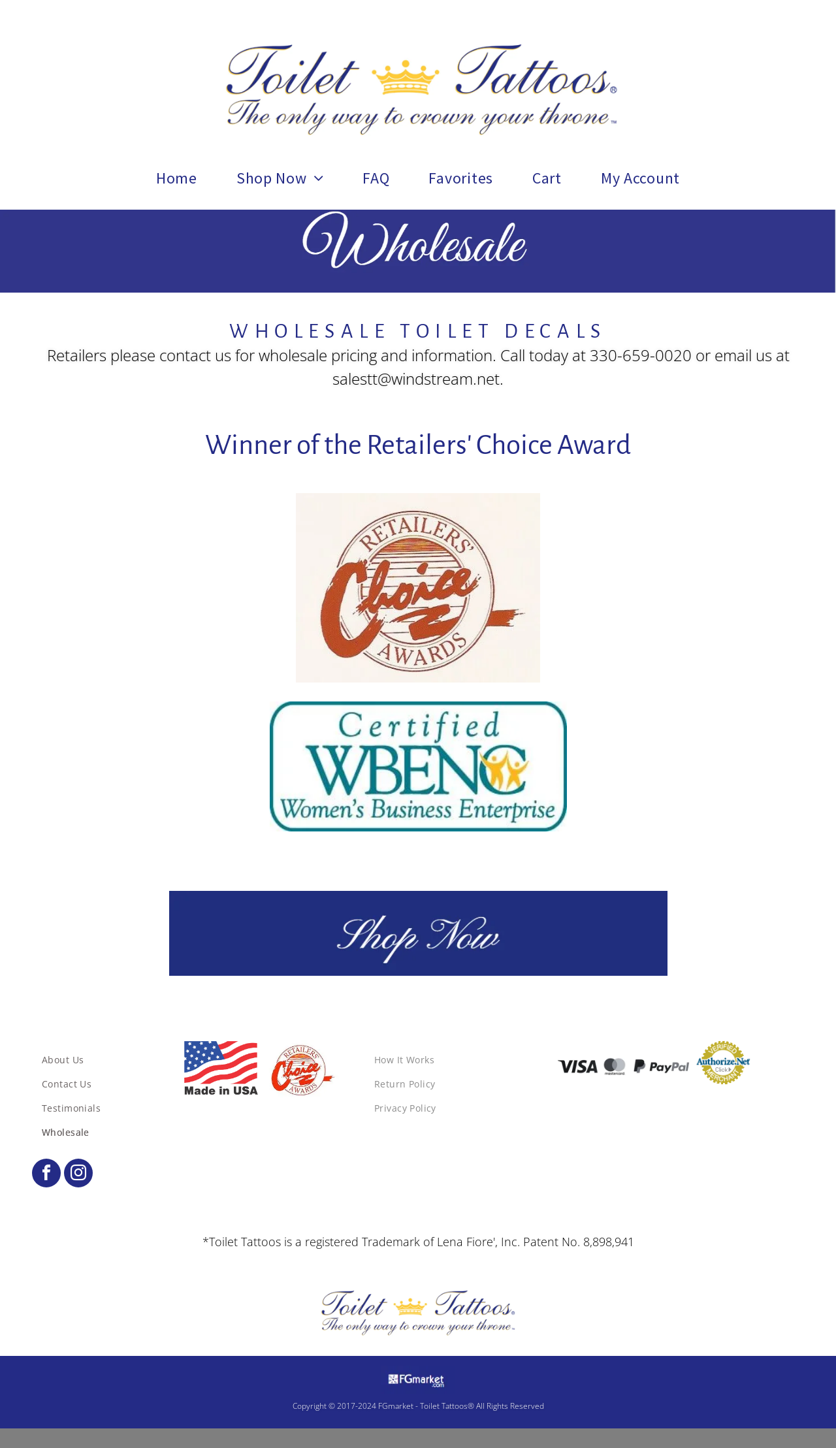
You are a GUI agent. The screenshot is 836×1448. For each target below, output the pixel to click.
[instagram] (78, 1175)
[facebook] (46, 1175)
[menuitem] (177, 178)
